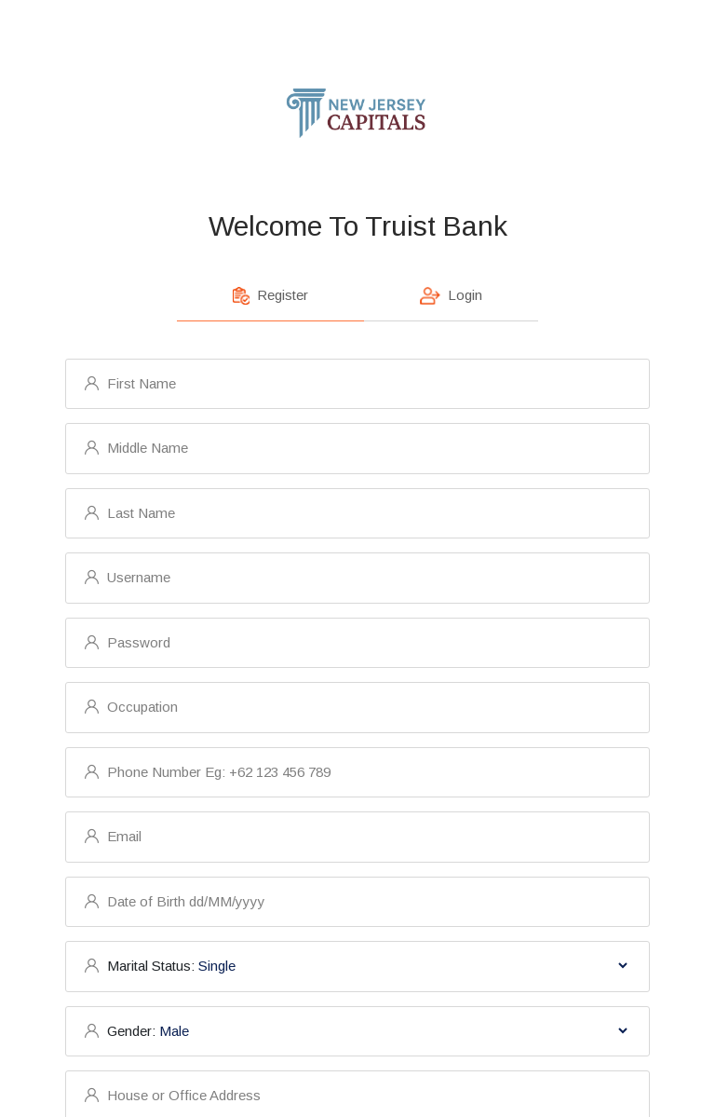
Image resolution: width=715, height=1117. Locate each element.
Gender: (131, 1031)
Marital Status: (151, 966)
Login (451, 296)
